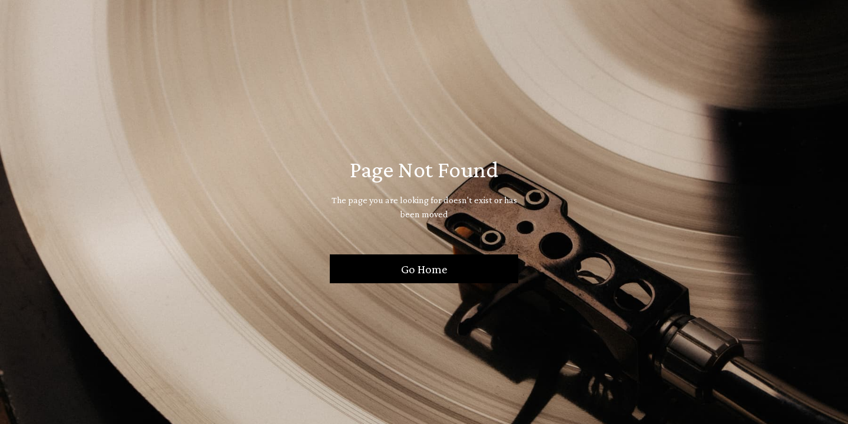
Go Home (424, 269)
